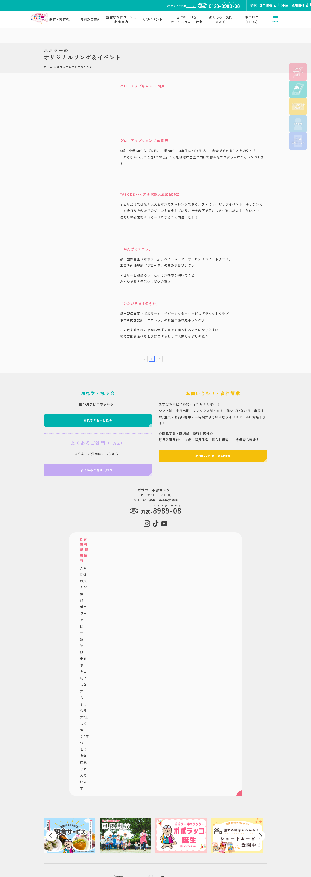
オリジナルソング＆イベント (76, 57)
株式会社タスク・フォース (50, 831)
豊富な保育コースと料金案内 (121, 19)
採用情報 (298, 123)
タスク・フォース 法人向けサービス (191, 789)
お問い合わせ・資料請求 (214, 460)
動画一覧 (103, 834)
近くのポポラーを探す (298, 72)
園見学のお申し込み (97, 424)
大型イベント (152, 19)
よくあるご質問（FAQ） (221, 19)
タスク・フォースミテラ (183, 783)
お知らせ (103, 827)
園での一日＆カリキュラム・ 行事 (187, 19)
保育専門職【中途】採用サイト (260, 783)
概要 (192, 840)
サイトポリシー (40, 838)
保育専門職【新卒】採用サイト (260, 776)
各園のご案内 (90, 19)
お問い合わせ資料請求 (298, 106)
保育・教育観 (59, 19)
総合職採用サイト (251, 789)
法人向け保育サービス (298, 141)
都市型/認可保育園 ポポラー (116, 769)
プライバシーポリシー (45, 842)
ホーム (48, 57)
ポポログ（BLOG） (252, 19)
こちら (135, 6)
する (298, 89)
